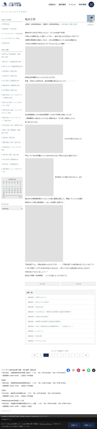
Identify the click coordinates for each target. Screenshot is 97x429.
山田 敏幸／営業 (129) (10, 90)
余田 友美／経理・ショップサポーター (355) (11, 111)
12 (12, 188)
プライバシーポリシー (45, 424)
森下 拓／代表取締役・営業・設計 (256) (11, 55)
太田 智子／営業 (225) (10, 76)
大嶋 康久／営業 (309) (10, 71)
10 (6, 188)
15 (20, 188)
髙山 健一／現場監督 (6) (10, 164)
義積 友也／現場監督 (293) (11, 85)
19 (12, 190)
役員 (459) (6, 43)
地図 (34, 372)
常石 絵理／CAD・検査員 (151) (13, 125)
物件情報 (82, 4)
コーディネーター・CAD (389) (12, 33)
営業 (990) (6, 24)
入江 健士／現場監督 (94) (11, 80)
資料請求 (62, 4)
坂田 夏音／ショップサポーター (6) (11, 170)
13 (15, 188)
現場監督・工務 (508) (9, 29)
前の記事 (42, 284)
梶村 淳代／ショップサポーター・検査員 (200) (11, 96)
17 (6, 190)
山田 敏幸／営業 (66, 24)
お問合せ (52, 4)
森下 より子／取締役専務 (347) (13, 66)
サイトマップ (7, 413)
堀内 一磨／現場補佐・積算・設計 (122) (11, 131)
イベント (72, 4)
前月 (3, 197)
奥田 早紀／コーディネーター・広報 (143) (10, 119)
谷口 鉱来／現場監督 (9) (10, 159)
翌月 (20, 197)
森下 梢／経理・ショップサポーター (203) (11, 104)
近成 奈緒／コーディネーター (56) (11, 148)
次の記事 (78, 284)
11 (9, 188)
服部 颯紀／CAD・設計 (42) (12, 142)
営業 (75, 24)
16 (4, 190)
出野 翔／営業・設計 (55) (11, 154)
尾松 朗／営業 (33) (9, 137)
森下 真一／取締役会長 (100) (12, 61)
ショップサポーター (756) (11, 38)
